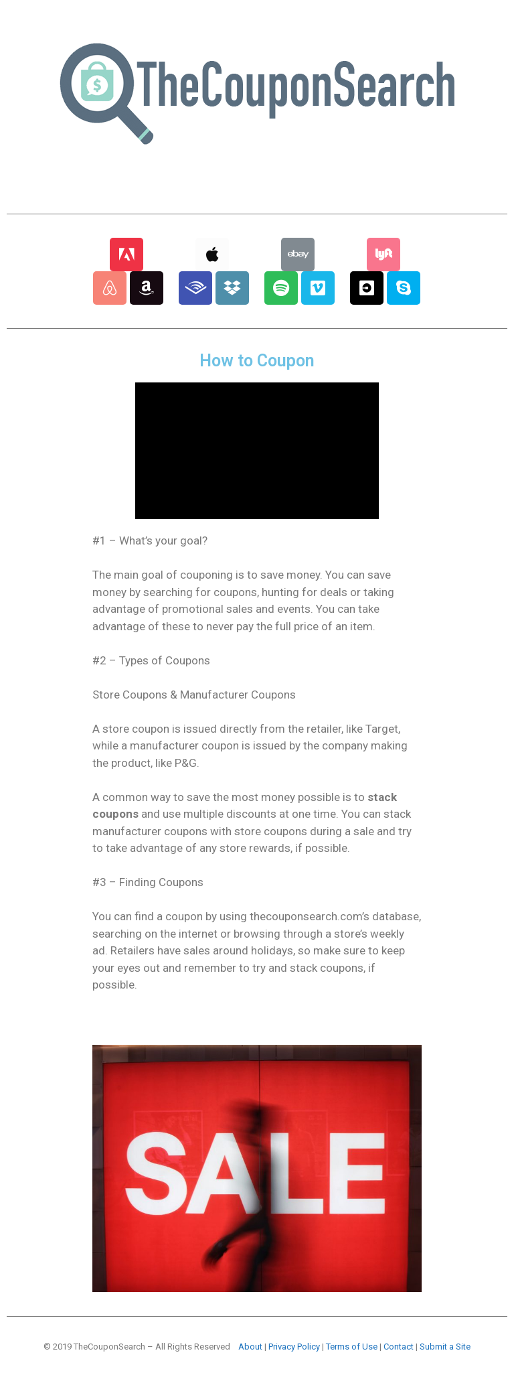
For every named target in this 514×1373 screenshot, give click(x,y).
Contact (398, 1347)
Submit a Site (445, 1347)
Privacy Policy (294, 1347)
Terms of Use (351, 1347)
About (250, 1347)
